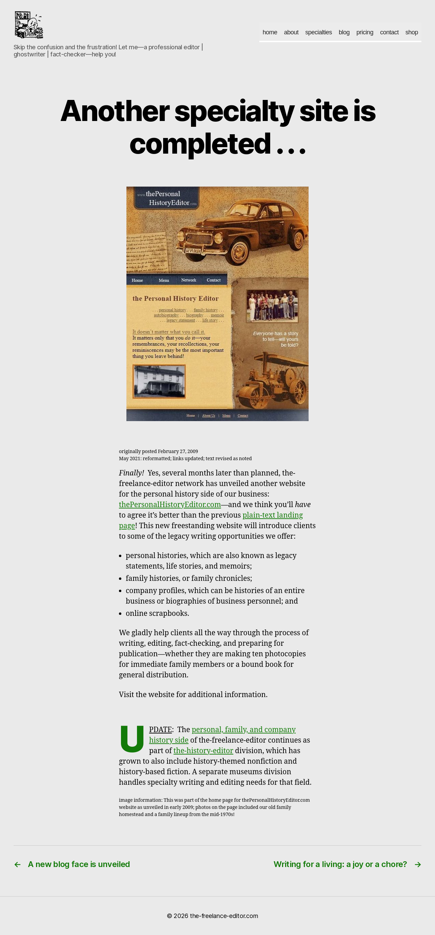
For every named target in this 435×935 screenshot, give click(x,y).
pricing (364, 32)
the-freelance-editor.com (224, 915)
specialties (318, 32)
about (291, 32)
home (270, 32)
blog (344, 32)
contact (389, 32)
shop (411, 32)
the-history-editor (203, 751)
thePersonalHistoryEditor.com (170, 504)
